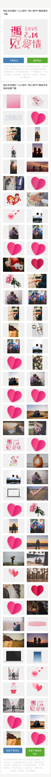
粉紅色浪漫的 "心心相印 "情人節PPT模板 (23, 10)
